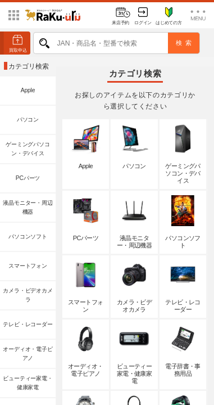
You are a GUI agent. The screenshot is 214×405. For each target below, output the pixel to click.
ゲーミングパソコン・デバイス (27, 148)
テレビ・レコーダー (27, 324)
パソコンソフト (27, 236)
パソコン (28, 119)
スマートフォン (27, 266)
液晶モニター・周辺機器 (27, 207)
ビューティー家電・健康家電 (27, 382)
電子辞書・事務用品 (183, 350)
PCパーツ (28, 178)
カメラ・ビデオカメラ (27, 295)
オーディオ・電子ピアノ (27, 353)
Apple (28, 90)
